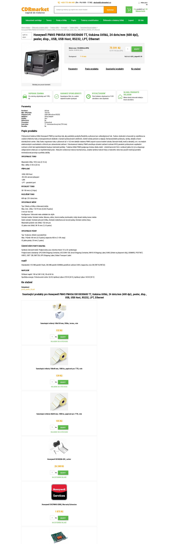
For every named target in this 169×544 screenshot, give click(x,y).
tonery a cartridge (98, 541)
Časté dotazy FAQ (59, 505)
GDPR (55, 515)
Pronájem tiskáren (59, 521)
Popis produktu (91, 69)
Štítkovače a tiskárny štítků (40, 27)
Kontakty (57, 492)
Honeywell (64, 27)
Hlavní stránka (25, 27)
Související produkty (115, 69)
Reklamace (57, 508)
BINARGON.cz (143, 534)
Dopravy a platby (59, 499)
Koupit (136, 49)
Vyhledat (110, 10)
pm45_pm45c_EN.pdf (28, 289)
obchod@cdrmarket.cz (102, 2)
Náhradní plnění (58, 524)
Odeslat (121, 478)
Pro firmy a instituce (60, 518)
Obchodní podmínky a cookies (63, 511)
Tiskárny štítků (54, 27)
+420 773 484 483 (66, 2)
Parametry (73, 69)
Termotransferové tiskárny (88, 27)
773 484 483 (30, 493)
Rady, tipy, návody (59, 496)
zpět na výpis (24, 36)
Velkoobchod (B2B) (60, 502)
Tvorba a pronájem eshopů (131, 534)
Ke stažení (136, 69)
